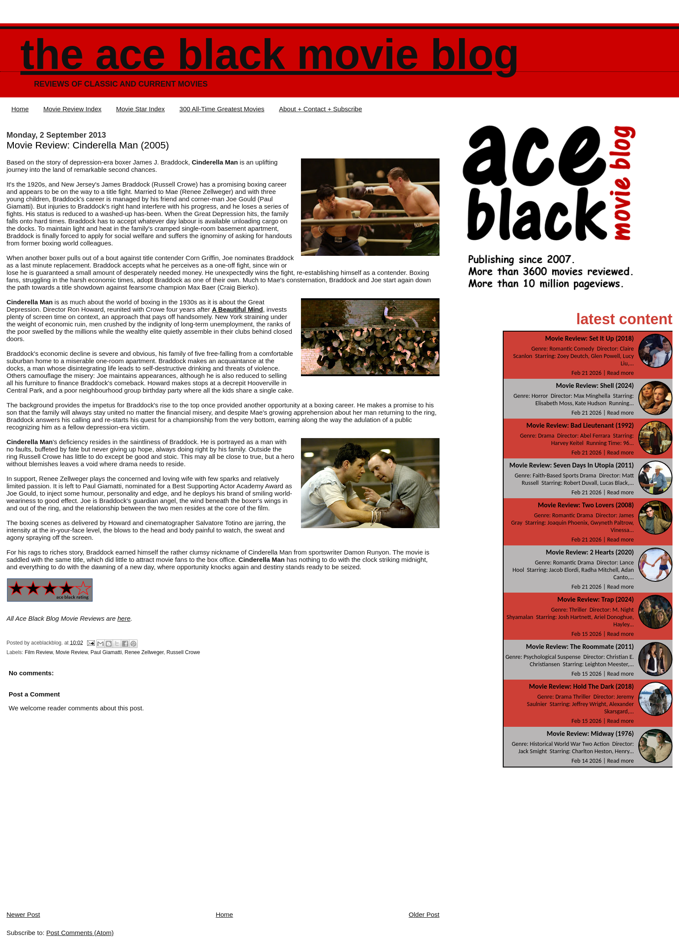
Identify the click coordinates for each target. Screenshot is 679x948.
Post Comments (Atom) (80, 932)
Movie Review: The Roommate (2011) (580, 646)
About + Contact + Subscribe (320, 109)
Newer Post (23, 914)
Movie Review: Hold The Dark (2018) (581, 686)
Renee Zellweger (144, 652)
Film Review (39, 652)
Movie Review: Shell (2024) (595, 385)
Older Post (424, 914)
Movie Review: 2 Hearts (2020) (590, 552)
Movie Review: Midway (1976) (590, 733)
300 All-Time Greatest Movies (221, 109)
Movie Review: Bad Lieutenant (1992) (580, 425)
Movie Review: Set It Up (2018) (589, 338)
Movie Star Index (140, 109)
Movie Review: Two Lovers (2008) (586, 505)
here (123, 618)
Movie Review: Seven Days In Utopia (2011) (571, 465)
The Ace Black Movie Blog (269, 54)
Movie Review (71, 652)
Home (20, 109)
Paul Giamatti (106, 652)
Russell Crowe (183, 652)
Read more (620, 373)
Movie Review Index (72, 109)
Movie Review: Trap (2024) (595, 599)
